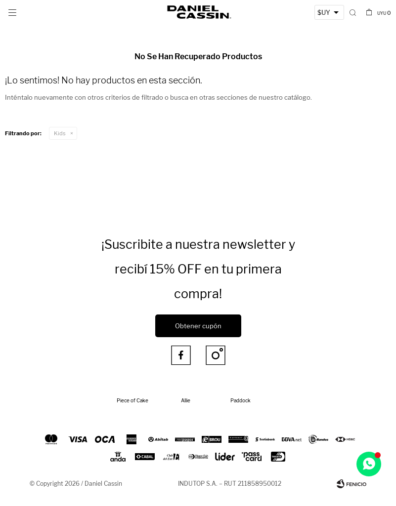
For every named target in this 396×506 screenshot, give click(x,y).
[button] (352, 12)
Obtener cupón (198, 326)
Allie (185, 400)
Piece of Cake (132, 400)
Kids (60, 133)
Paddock (240, 400)
